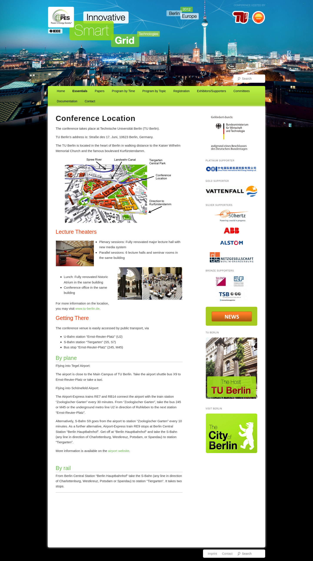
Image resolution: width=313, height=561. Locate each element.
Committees (241, 91)
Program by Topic (154, 91)
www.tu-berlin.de (87, 308)
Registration (181, 91)
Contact (90, 101)
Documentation (67, 101)
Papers (99, 91)
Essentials (79, 91)
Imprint (212, 553)
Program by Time (123, 91)
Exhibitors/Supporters (211, 91)
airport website (118, 451)
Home (61, 91)
